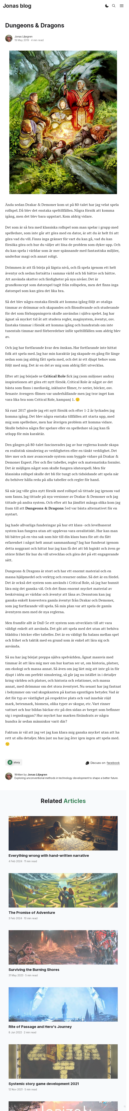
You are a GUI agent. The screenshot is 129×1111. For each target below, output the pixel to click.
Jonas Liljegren (23, 36)
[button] (107, 6)
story (17, 762)
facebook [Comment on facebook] (113, 763)
